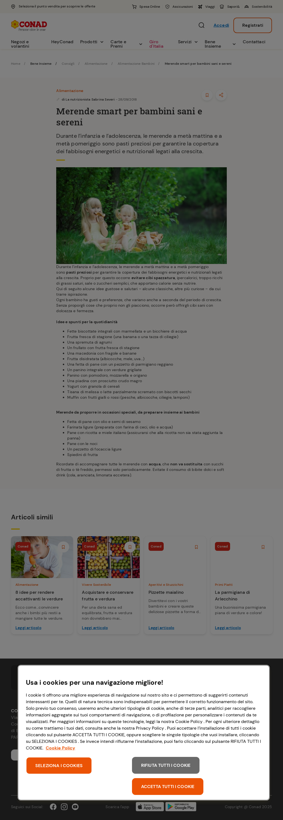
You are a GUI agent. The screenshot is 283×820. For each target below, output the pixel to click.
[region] (144, 732)
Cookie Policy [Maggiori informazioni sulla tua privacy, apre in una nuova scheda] (60, 748)
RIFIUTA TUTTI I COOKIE (166, 765)
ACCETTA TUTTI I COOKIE (168, 786)
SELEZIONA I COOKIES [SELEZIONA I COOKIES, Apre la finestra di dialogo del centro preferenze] (59, 765)
